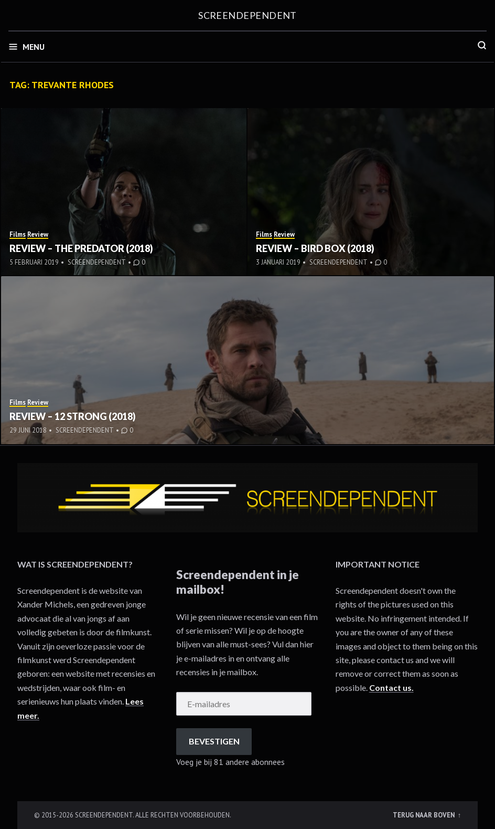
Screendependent (247, 15)
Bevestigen (214, 741)
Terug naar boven (424, 815)
